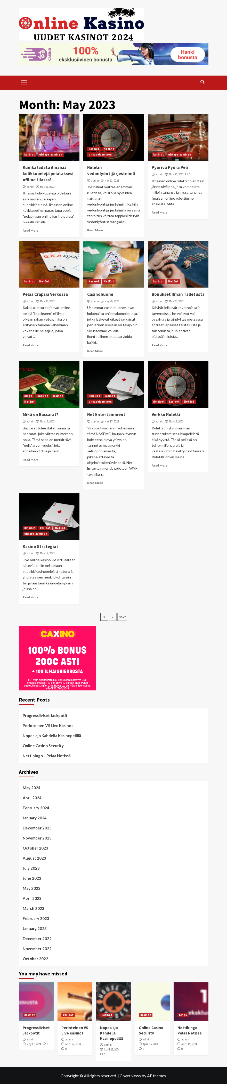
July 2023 (31, 868)
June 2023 (32, 878)
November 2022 (37, 948)
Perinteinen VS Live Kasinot (48, 725)
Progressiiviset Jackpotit (45, 715)
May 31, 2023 (47, 187)
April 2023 (32, 898)
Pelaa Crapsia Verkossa (45, 294)
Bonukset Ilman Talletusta (178, 294)
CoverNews (130, 1075)
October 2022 (35, 958)
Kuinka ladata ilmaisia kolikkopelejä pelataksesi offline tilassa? (48, 174)
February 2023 (36, 918)
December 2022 (37, 938)
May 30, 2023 (176, 174)
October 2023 (35, 848)
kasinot (29, 154)
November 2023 (37, 838)
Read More (30, 230)
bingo (28, 396)
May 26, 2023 (111, 301)
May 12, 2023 (47, 553)
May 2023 (31, 888)
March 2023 (33, 908)
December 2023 (37, 828)
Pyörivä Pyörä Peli (170, 167)
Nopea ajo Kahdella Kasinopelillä (52, 735)
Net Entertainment (106, 414)
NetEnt (109, 149)
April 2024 (32, 797)
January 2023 (35, 928)
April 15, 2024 (150, 1044)
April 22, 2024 (73, 1044)
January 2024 (35, 818)
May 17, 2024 (34, 1044)
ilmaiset (42, 396)
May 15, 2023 (176, 421)
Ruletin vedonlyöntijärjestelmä (111, 170)
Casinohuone (100, 294)
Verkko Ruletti (166, 414)
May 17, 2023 (47, 421)
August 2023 (34, 858)
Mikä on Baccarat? (40, 414)
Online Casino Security (43, 745)
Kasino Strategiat (40, 546)
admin (30, 187)
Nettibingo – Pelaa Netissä (47, 755)
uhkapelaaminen (50, 154)
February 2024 (36, 807)
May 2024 (31, 787)
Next (122, 617)
